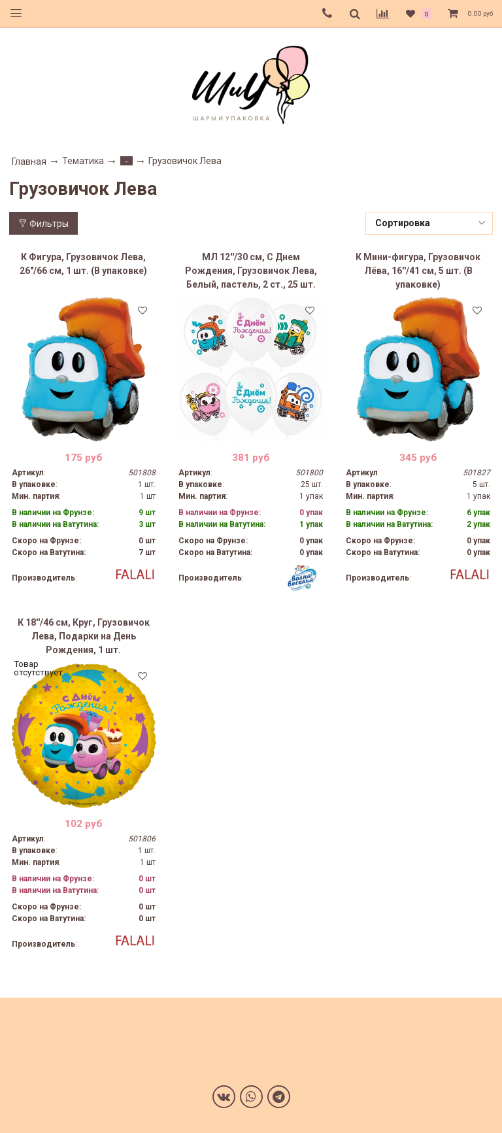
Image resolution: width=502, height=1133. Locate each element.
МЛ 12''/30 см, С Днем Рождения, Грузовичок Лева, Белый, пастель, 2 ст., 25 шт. (251, 271)
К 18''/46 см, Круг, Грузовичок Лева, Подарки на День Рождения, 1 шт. (84, 636)
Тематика (83, 161)
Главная (29, 161)
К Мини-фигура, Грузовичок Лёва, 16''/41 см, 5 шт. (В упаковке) (418, 271)
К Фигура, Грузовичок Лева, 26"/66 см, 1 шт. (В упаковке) (83, 264)
